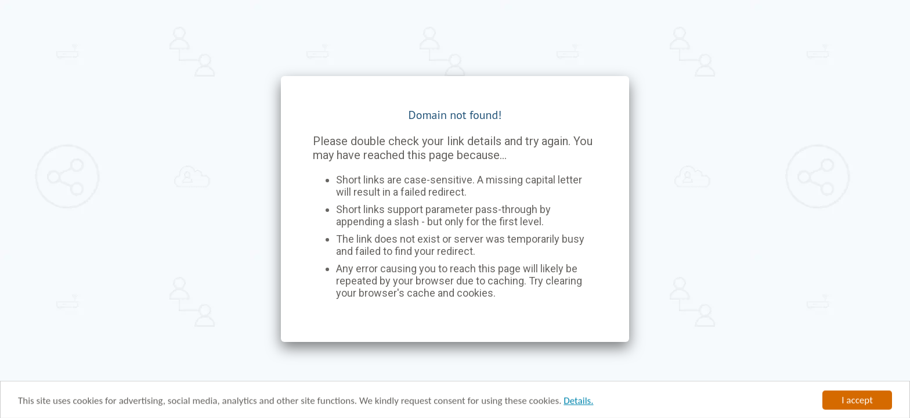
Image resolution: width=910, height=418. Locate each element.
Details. (578, 403)
